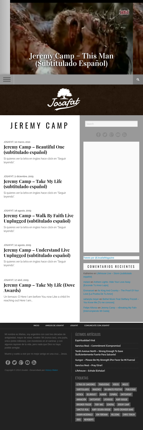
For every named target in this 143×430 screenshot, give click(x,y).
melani (86, 282)
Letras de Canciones (86, 384)
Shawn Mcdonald (85, 414)
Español (113, 394)
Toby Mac (99, 404)
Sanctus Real (83, 409)
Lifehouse (108, 399)
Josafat (74, 326)
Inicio (36, 326)
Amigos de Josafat (54, 326)
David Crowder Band (123, 409)
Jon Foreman (102, 414)
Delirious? (91, 394)
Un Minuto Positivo (113, 389)
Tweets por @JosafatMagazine (98, 258)
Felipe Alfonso (90, 307)
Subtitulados (83, 389)
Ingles (125, 384)
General (110, 404)
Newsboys (88, 419)
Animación (81, 399)
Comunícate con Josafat (96, 326)
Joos (79, 419)
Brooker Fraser (84, 404)
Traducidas (104, 384)
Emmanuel (88, 290)
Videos (116, 384)
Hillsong (115, 414)
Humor (103, 394)
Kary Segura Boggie (101, 409)
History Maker (51, 370)
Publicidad (130, 389)
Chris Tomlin (129, 414)
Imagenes (97, 389)
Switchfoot (126, 394)
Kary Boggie (121, 399)
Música (80, 394)
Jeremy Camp (123, 404)
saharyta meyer (91, 299)
